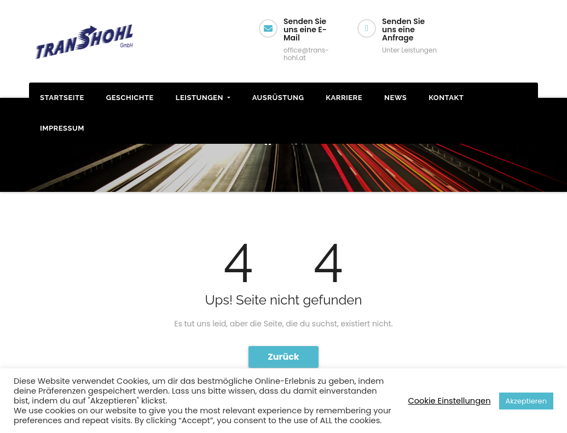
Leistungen (203, 97)
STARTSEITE (62, 97)
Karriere (344, 97)
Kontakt (446, 97)
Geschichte (130, 97)
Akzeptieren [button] (526, 401)
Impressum (62, 128)
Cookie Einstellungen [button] (449, 401)
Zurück (283, 356)
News (395, 97)
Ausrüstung (278, 97)
